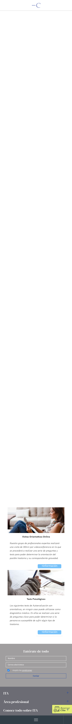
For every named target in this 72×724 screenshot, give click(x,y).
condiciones (27, 670)
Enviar (36, 675)
